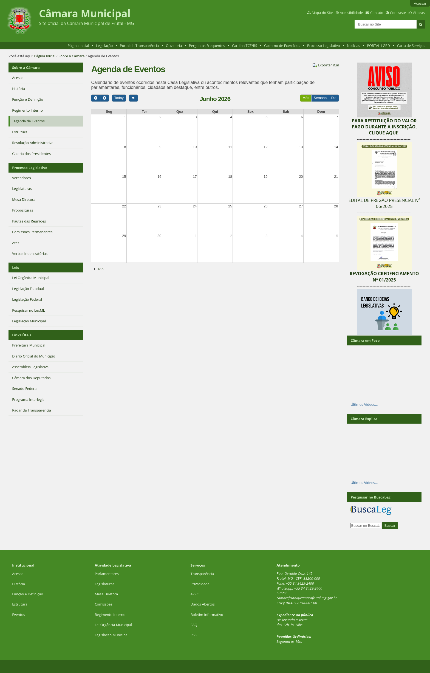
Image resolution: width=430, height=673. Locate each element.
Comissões (103, 604)
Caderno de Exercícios (282, 45)
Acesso (17, 573)
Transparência (202, 573)
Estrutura (19, 604)
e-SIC (195, 594)
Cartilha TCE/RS (244, 45)
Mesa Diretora (106, 594)
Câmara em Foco (365, 340)
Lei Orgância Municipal (113, 624)
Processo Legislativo (323, 45)
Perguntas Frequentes (207, 45)
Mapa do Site (322, 12)
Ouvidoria (174, 45)
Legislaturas (104, 583)
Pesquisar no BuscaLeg (370, 497)
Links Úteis (21, 335)
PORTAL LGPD (378, 45)
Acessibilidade (351, 12)
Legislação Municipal (111, 634)
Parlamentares (106, 573)
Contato (376, 12)
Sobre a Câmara (71, 55)
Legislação (104, 45)
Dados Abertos (203, 604)
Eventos (18, 614)
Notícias (353, 45)
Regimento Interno (110, 614)
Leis (15, 267)
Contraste (398, 12)
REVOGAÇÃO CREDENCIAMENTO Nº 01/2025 (384, 277)
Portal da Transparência (139, 45)
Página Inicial (78, 45)
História (18, 583)
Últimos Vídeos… (364, 404)
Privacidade (200, 583)
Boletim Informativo (207, 614)
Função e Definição (27, 594)
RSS (101, 268)
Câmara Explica (363, 418)
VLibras (419, 12)
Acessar (420, 3)
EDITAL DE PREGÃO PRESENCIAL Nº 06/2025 (384, 203)
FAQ (194, 624)
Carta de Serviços (411, 45)
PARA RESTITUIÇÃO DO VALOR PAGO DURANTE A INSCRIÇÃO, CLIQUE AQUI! (384, 127)
